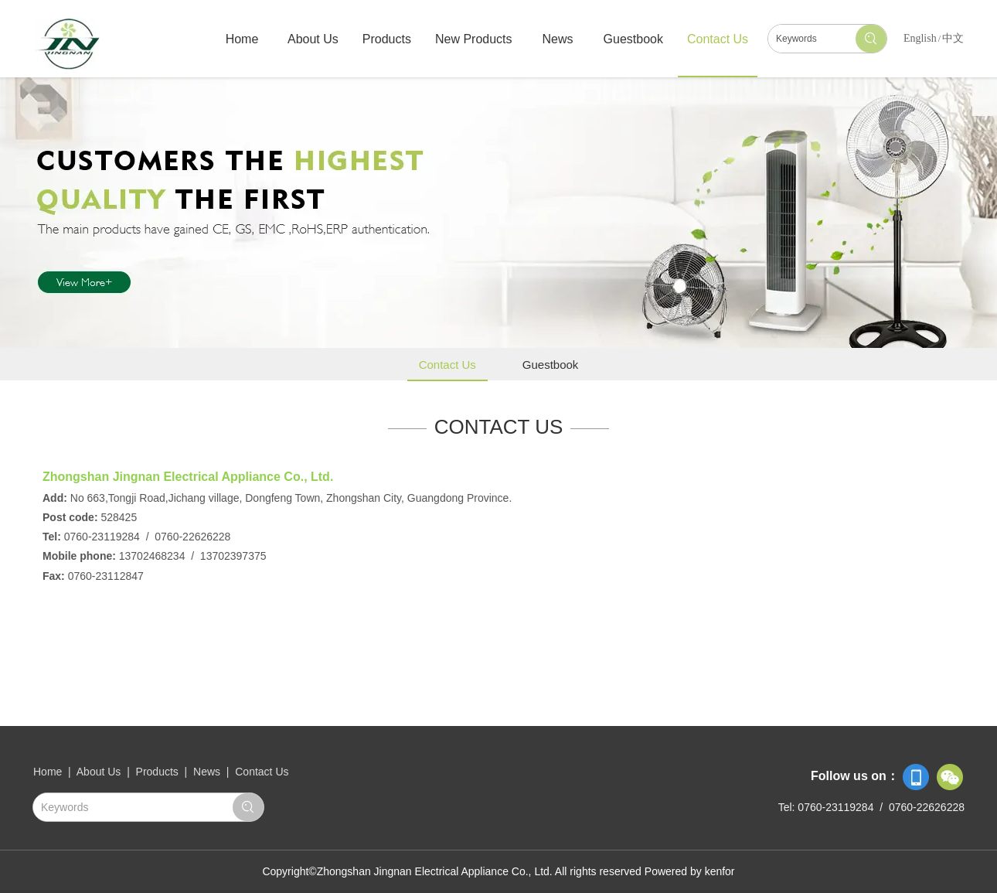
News (206, 771)
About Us (100, 771)
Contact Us (261, 771)
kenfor (720, 871)
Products (157, 771)
